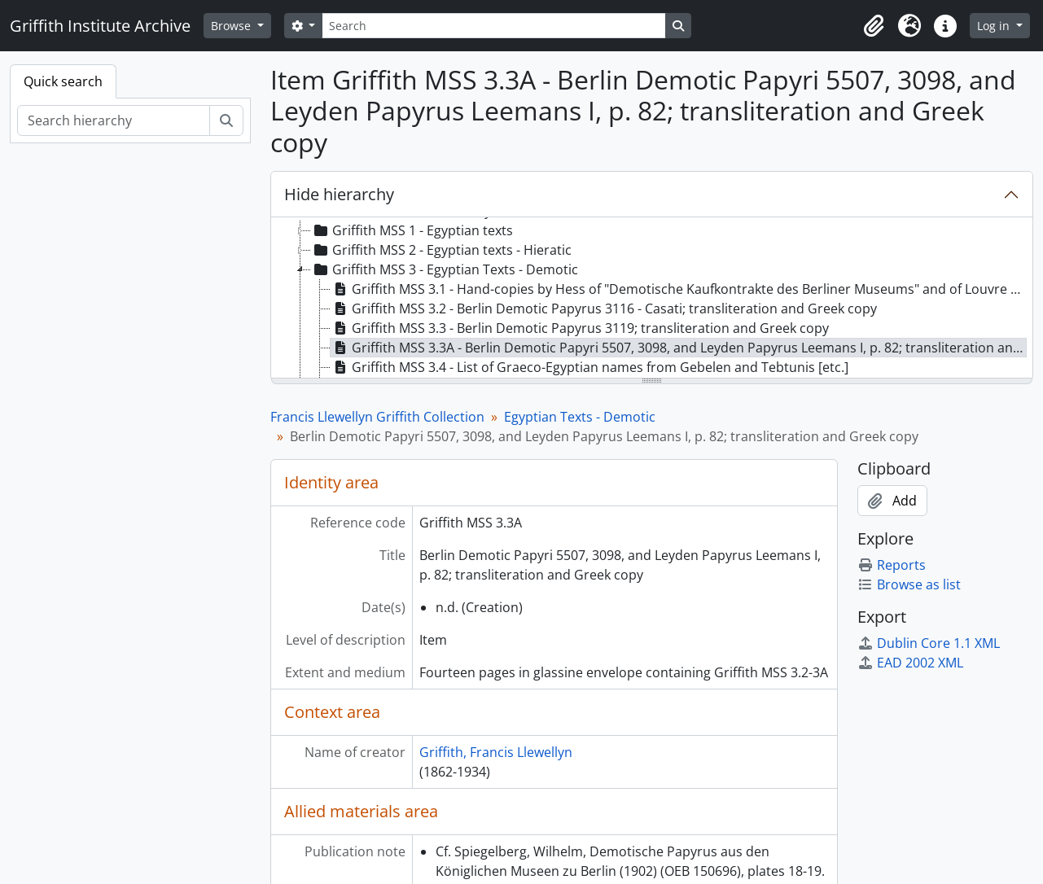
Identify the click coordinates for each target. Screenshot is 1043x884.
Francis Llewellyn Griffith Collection (377, 417)
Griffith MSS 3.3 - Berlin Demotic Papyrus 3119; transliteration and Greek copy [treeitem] (580, 328)
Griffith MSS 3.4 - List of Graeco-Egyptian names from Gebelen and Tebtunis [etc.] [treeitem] (589, 367)
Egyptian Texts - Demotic (579, 417)
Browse (232, 25)
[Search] (493, 25)
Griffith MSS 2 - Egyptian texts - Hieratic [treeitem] (441, 250)
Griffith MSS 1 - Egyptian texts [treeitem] (412, 230)
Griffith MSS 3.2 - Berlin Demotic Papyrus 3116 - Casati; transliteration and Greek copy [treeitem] (604, 308)
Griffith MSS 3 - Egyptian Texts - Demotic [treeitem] (444, 269)
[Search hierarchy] (113, 120)
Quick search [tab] (63, 81)
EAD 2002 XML (910, 663)
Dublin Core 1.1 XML (928, 643)
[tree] (651, 298)
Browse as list (909, 584)
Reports (891, 565)
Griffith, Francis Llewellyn (495, 752)
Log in (995, 25)
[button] (874, 26)
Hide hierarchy (339, 194)
